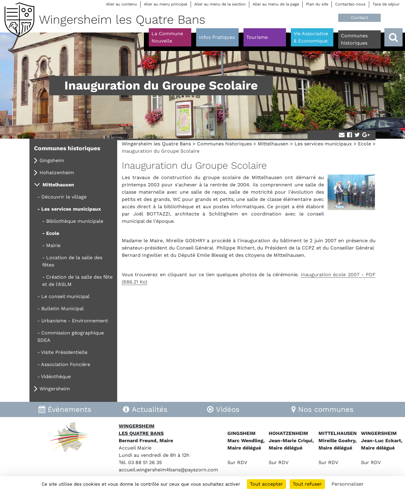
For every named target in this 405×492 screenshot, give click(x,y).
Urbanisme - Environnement (74, 321)
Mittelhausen (273, 144)
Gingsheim (51, 160)
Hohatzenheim (56, 172)
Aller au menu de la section (220, 4)
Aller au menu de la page (276, 4)
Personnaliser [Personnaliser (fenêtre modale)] (348, 484)
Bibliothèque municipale (74, 221)
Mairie (53, 245)
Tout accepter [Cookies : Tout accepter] (266, 484)
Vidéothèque (56, 376)
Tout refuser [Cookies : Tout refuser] (307, 484)
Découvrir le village (64, 197)
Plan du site (317, 4)
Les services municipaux (323, 144)
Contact (359, 17)
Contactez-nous (350, 4)
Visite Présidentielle (64, 352)
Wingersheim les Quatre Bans (156, 144)
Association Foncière (65, 364)
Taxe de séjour (386, 4)
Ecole (364, 144)
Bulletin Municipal (62, 308)
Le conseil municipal (65, 296)
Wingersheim (54, 389)
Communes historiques (224, 144)
